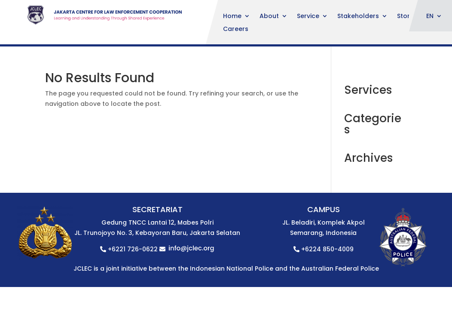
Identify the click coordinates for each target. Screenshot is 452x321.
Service (308, 16)
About (269, 16)
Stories (407, 16)
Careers (235, 29)
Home (232, 16)
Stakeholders (358, 16)
